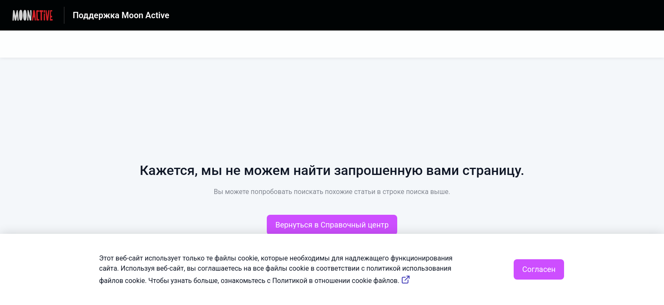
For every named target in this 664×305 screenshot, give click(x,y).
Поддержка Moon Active (121, 15)
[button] (332, 225)
